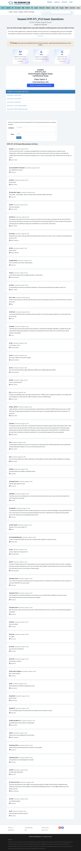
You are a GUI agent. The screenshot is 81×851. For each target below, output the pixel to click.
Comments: (11, 128)
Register (64, 2)
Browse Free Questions (40, 85)
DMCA (26, 830)
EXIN (23, 8)
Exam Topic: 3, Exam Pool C (14, 102)
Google (62, 8)
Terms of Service (45, 827)
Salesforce (73, 8)
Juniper (36, 8)
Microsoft (42, 8)
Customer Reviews (29, 827)
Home (11, 12)
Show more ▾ (40, 36)
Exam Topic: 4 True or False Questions (17, 105)
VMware (48, 8)
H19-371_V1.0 (29, 12)
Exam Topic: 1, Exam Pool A (14, 95)
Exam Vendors (11, 830)
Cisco (3, 8)
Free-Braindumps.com (37, 836)
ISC (13, 8)
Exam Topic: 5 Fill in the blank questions (17, 109)
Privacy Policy (45, 830)
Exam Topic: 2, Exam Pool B (14, 98)
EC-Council (18, 8)
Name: (12, 134)
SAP (57, 8)
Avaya (53, 8)
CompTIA (8, 8)
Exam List (57, 2)
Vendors (49, 2)
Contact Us (10, 827)
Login (70, 2)
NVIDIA (67, 8)
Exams (16, 12)
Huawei (21, 12)
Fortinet (28, 8)
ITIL (32, 8)
